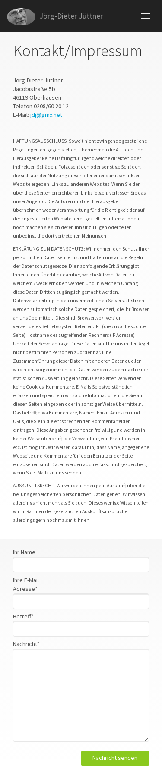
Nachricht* (26, 644)
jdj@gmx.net (46, 115)
